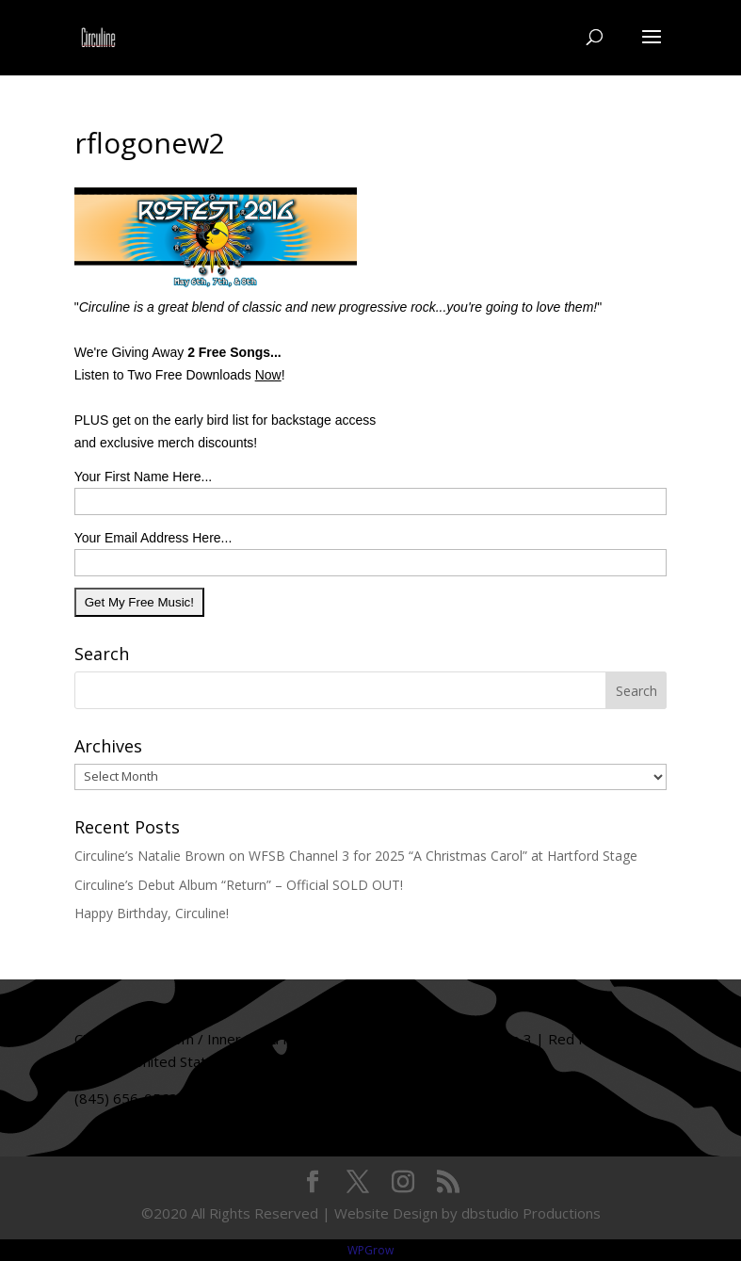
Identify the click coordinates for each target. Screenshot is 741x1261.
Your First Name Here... (143, 476)
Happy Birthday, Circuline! (151, 913)
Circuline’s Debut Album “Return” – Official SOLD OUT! (238, 885)
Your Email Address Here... (153, 537)
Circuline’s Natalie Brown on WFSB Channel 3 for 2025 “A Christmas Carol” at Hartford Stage (355, 856)
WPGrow (370, 1250)
